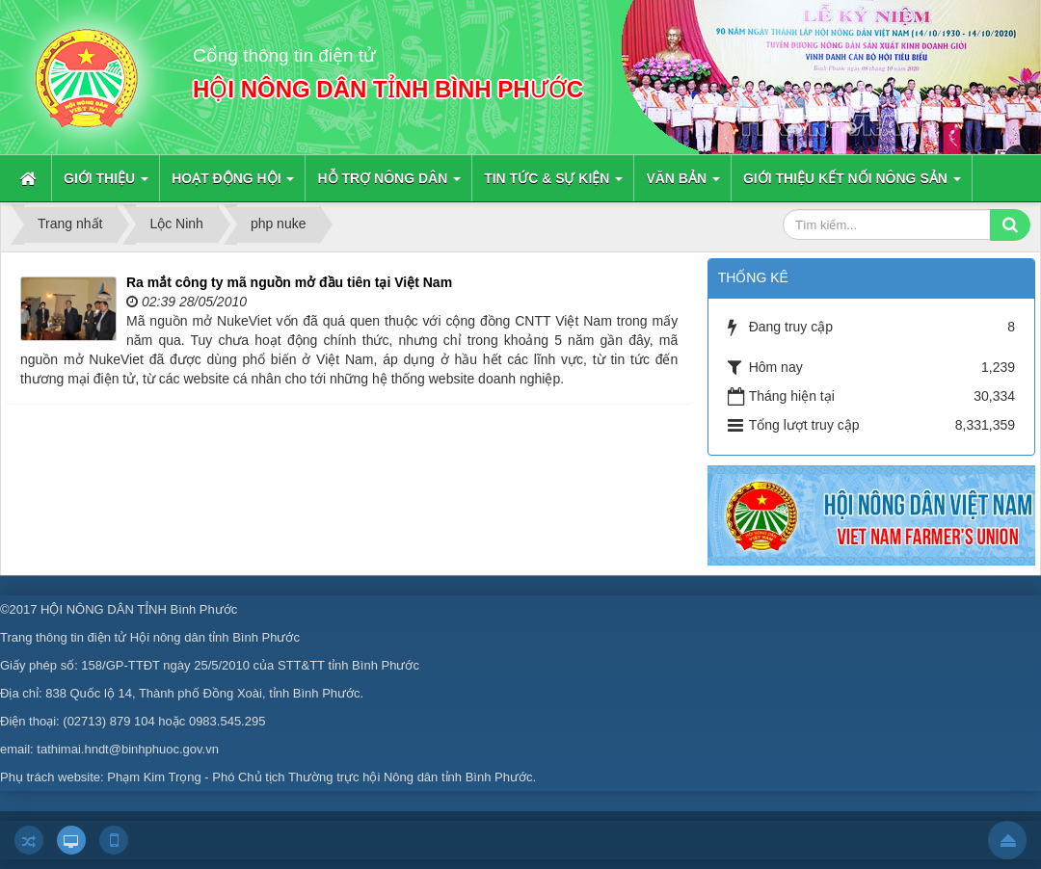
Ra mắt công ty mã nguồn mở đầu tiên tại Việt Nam (289, 282)
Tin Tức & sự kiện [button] (553, 184)
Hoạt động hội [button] (233, 184)
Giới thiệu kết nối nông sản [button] (852, 184)
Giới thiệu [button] (106, 184)
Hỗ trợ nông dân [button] (389, 184)
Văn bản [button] (683, 184)
